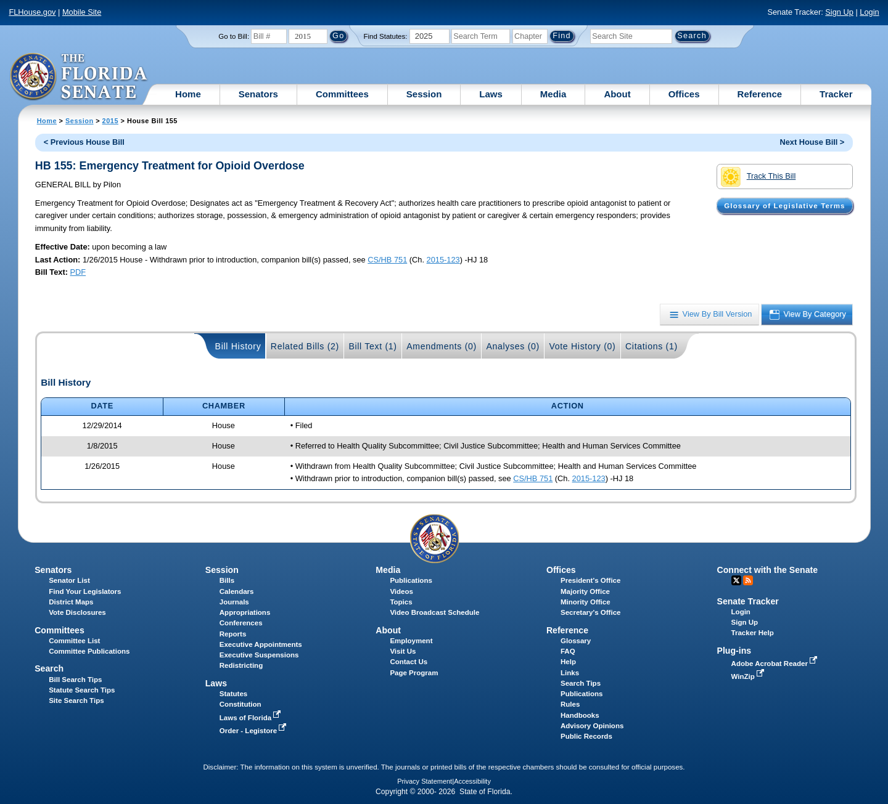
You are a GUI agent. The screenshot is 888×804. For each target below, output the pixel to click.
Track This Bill (758, 177)
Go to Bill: (233, 36)
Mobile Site (81, 12)
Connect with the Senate (767, 570)
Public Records (586, 736)
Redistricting (241, 665)
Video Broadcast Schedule (434, 612)
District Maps (71, 602)
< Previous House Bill (84, 142)
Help (568, 661)
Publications (411, 580)
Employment (411, 640)
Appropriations (245, 612)
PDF (78, 272)
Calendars (237, 591)
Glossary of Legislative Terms (784, 205)
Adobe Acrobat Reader (775, 663)
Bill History (238, 346)
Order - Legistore (254, 730)
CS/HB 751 (387, 259)
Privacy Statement (424, 781)
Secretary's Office (590, 612)
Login (869, 12)
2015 (110, 120)
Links (570, 672)
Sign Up (839, 12)
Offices (684, 94)
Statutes (233, 693)
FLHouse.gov (32, 12)
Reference (760, 94)
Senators (258, 94)
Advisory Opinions (592, 725)
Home (188, 94)
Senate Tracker (748, 601)
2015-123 (443, 259)
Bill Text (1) (372, 346)
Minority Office (585, 602)
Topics (401, 602)
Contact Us (408, 661)
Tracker (836, 94)
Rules (570, 704)
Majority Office (585, 591)
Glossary (576, 640)
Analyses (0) (513, 346)
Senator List (69, 580)
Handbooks (580, 715)
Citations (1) (651, 346)
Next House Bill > (811, 142)
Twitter (736, 580)
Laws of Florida (252, 717)
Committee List (74, 640)
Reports (233, 634)
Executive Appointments (261, 644)
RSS (748, 580)
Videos (401, 591)
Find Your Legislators (85, 591)
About (617, 94)
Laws (491, 94)
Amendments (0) (441, 346)
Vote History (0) (582, 346)
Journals (234, 602)
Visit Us (403, 651)
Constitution (240, 704)
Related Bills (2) (305, 346)
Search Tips (581, 683)
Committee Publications (89, 651)
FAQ (568, 651)
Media (553, 94)
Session (424, 94)
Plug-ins (734, 651)
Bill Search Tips (75, 679)
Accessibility (472, 781)
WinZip (749, 676)
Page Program (414, 672)
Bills (227, 580)
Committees (342, 94)
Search (49, 668)
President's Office (590, 580)
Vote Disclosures (77, 612)
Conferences (241, 623)
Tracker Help (752, 632)
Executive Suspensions (259, 655)
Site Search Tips (76, 700)
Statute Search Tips (82, 690)
